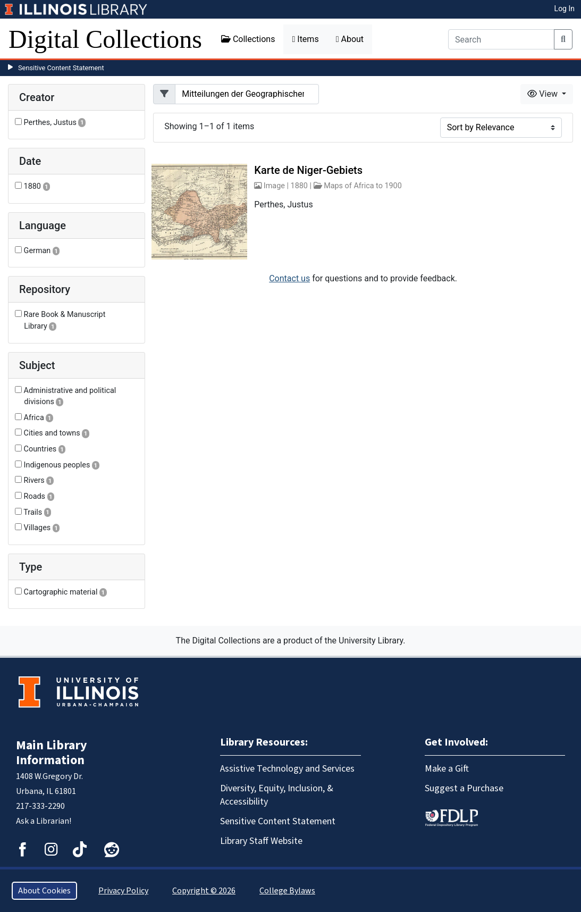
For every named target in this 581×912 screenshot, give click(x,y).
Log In (564, 8)
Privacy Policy (123, 891)
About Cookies (44, 891)
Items (305, 39)
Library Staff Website (261, 841)
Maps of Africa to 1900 (363, 185)
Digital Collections (105, 39)
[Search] (501, 39)
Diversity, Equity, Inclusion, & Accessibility (276, 795)
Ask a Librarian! (43, 821)
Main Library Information (51, 752)
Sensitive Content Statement (61, 68)
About (350, 39)
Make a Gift (447, 768)
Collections (248, 39)
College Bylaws (287, 891)
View (543, 94)
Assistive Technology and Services (287, 768)
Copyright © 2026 (203, 891)
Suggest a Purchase (464, 788)
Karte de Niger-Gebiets (308, 170)
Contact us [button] (289, 278)
